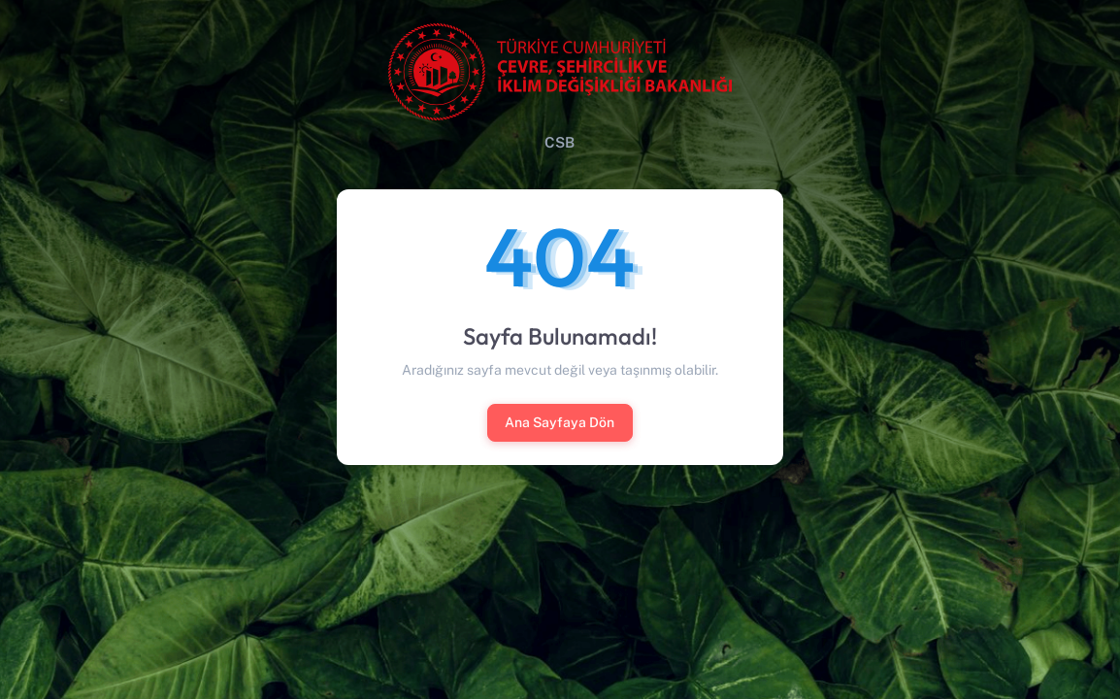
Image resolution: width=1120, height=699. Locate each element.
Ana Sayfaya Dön (559, 422)
